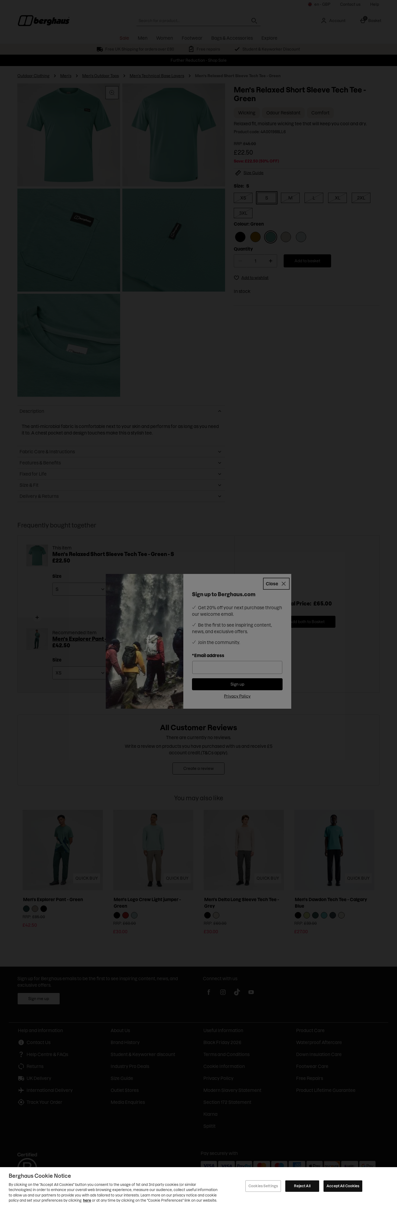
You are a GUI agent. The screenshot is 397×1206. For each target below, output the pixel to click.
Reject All (302, 1186)
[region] (198, 1186)
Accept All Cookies (342, 1186)
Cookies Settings (263, 1186)
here (87, 1200)
